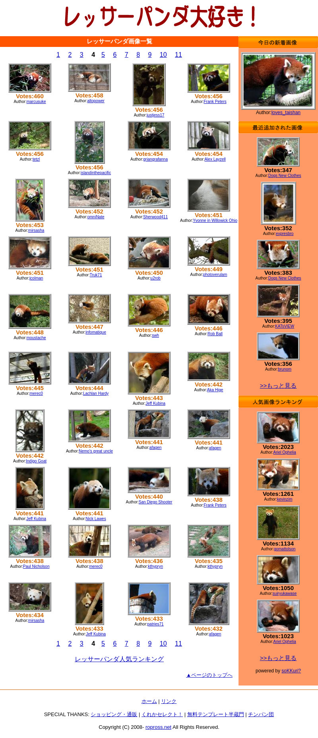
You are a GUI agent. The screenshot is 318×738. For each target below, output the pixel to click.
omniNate (96, 217)
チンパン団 (261, 714)
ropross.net (158, 727)
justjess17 (155, 115)
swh (155, 335)
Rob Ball (215, 334)
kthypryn (155, 566)
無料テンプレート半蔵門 (215, 714)
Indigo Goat (36, 461)
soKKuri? (291, 671)
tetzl (36, 159)
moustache (36, 338)
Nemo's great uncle (96, 451)
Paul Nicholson (36, 566)
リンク (168, 701)
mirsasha (36, 230)
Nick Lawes (96, 519)
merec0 (36, 393)
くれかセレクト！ (162, 714)
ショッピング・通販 (114, 714)
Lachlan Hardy (96, 393)
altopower (95, 101)
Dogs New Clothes (284, 175)
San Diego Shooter (156, 502)
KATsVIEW (284, 326)
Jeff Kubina (155, 403)
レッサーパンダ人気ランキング (119, 659)
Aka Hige (215, 390)
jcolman (36, 278)
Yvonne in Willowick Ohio (215, 220)
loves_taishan (286, 112)
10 (163, 54)
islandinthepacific (96, 173)
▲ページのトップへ (209, 675)
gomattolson (284, 549)
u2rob (155, 278)
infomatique (95, 332)
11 (178, 54)
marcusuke (36, 101)
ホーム (149, 701)
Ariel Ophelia (284, 452)
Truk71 (96, 275)
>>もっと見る (278, 385)
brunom (284, 369)
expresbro (284, 233)
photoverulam (215, 274)
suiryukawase (285, 593)
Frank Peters (215, 101)
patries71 (155, 624)
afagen (155, 447)
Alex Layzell (214, 159)
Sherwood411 (155, 217)
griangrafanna (155, 159)
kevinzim (285, 499)
